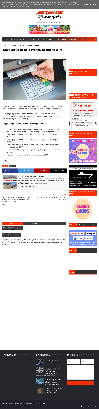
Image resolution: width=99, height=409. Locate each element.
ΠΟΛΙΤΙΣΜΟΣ (61, 39)
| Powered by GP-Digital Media (36, 403)
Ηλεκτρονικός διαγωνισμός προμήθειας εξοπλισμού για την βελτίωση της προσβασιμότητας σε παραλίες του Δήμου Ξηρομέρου (49, 371)
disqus (55, 223)
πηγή (5, 161)
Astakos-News (6, 403)
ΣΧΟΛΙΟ (59, 170)
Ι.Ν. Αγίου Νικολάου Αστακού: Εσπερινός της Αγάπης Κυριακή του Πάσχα (53, 390)
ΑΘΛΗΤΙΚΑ (83, 39)
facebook (34, 223)
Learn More (87, 4)
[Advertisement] (37, 215)
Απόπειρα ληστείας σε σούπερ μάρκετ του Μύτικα (53, 361)
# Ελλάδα (12, 166)
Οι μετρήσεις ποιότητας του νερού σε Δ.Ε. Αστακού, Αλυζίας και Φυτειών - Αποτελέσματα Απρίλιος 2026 (53, 381)
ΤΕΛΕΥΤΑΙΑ (73, 225)
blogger (12, 223)
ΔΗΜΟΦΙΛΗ (82, 225)
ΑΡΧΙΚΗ (5, 39)
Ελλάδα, (38, 54)
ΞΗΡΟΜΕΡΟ (24, 39)
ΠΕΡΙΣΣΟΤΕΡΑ (16, 44)
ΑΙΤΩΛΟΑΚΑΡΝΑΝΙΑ (38, 39)
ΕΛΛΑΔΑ (6, 44)
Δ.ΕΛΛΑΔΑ (51, 39)
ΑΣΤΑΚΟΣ (14, 39)
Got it (95, 4)
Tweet (27, 170)
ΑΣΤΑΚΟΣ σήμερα (83, 261)
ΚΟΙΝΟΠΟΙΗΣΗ (11, 170)
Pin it (43, 170)
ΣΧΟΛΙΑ (92, 225)
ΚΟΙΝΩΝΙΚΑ (73, 39)
